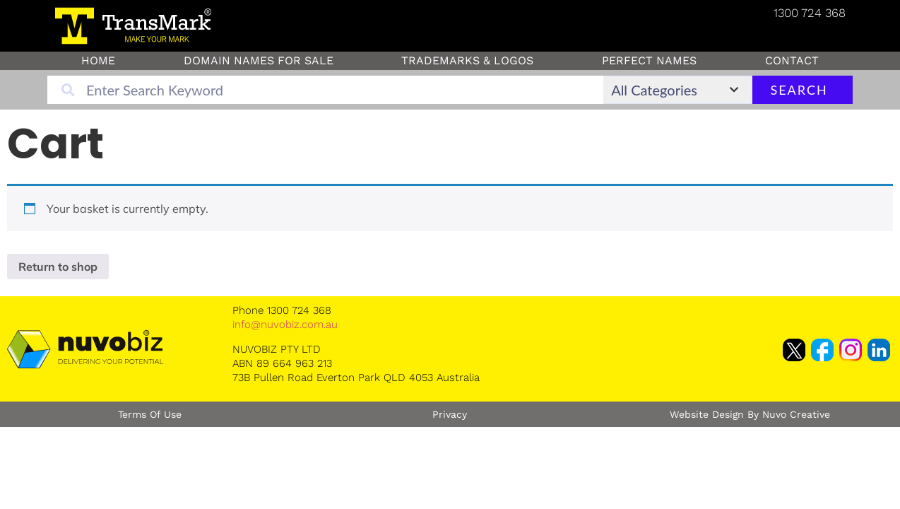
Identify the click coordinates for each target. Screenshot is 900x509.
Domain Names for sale (258, 60)
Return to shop (57, 266)
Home (98, 60)
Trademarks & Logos (467, 60)
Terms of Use (150, 414)
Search (798, 90)
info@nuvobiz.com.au (285, 324)
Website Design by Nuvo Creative (750, 414)
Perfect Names (649, 60)
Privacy (449, 414)
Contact (792, 60)
